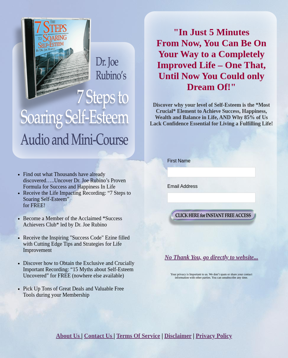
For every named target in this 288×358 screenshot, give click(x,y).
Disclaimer (178, 336)
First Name (178, 160)
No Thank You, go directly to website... (211, 257)
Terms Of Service (138, 336)
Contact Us (99, 336)
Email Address (182, 186)
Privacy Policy (214, 336)
